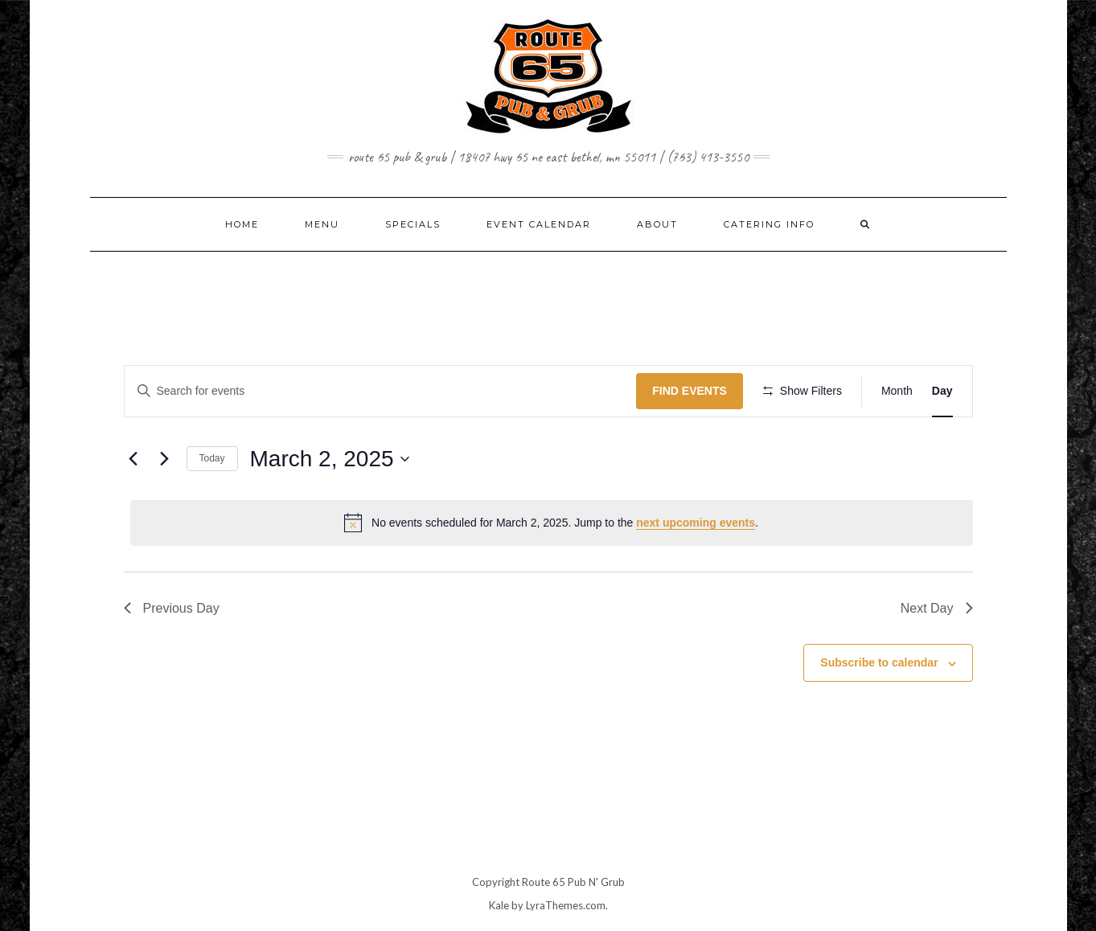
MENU (322, 224)
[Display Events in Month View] (897, 391)
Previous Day (172, 608)
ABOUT (657, 224)
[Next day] (164, 459)
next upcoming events (695, 522)
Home (242, 224)
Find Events (689, 390)
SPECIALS (413, 224)
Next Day (937, 608)
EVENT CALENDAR (538, 224)
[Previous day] (133, 459)
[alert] (551, 522)
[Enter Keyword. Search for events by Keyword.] (381, 391)
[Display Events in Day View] (942, 391)
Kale (499, 905)
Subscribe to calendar (879, 662)
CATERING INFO (769, 224)
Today (212, 458)
